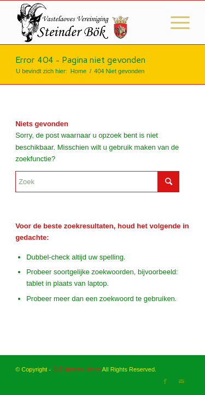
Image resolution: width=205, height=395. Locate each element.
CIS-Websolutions (76, 369)
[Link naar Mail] (181, 381)
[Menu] (175, 22)
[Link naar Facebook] (165, 381)
